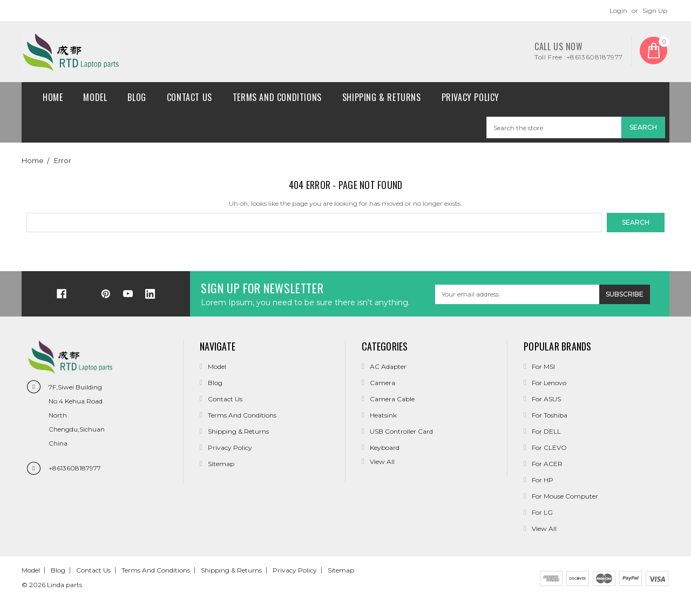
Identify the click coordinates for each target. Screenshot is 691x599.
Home (53, 97)
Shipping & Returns (381, 97)
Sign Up (654, 10)
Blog (136, 97)
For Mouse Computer (565, 496)
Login (618, 10)
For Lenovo (549, 383)
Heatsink (383, 415)
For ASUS (546, 399)
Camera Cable (392, 399)
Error (62, 160)
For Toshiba (549, 415)
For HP (542, 480)
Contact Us (189, 97)
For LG (542, 512)
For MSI (543, 366)
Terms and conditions (277, 97)
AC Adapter (388, 366)
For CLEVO (549, 447)
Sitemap (221, 464)
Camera (382, 383)
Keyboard (384, 447)
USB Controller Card (401, 431)
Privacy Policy (470, 97)
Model (95, 97)
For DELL (546, 431)
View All (544, 528)
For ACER (547, 464)
